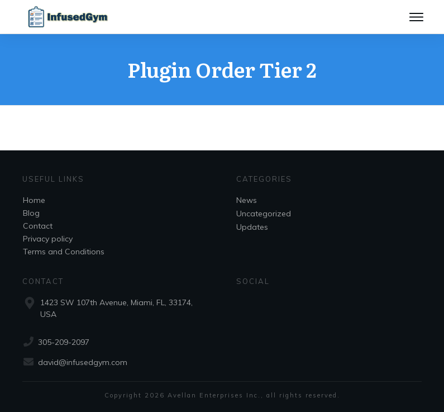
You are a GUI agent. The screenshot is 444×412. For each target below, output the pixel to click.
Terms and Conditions (63, 252)
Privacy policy (48, 239)
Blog (31, 213)
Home (34, 200)
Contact (37, 226)
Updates (252, 227)
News (246, 200)
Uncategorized (263, 214)
